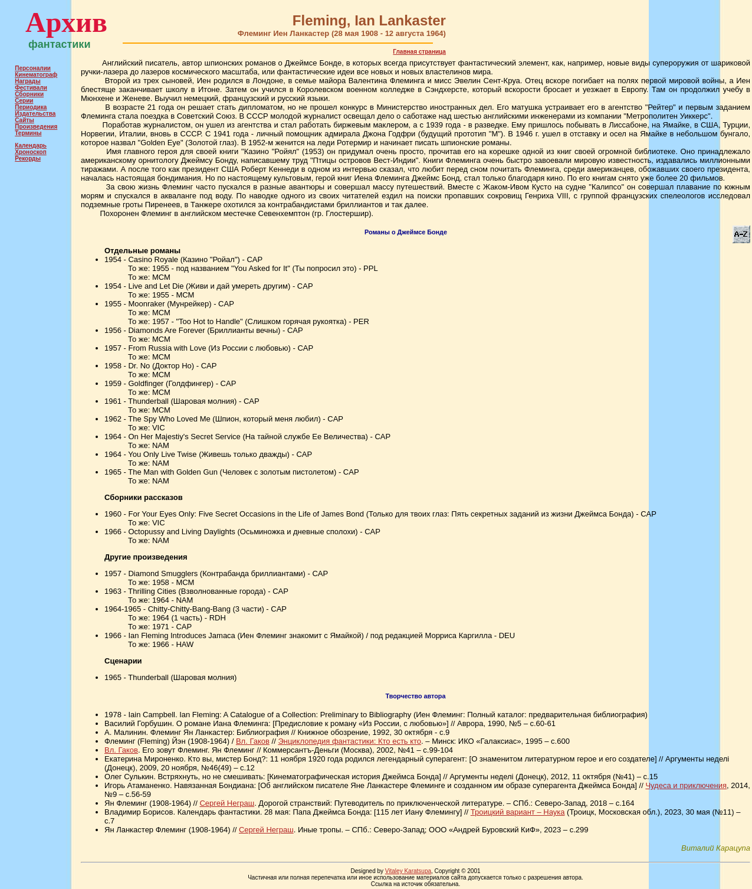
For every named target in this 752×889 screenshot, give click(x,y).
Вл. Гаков (253, 741)
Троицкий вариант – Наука (518, 812)
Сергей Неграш (226, 803)
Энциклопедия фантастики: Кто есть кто (349, 741)
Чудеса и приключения (686, 785)
